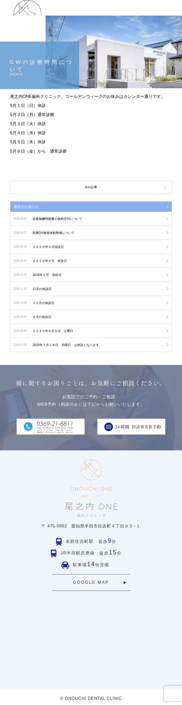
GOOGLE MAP (91, 582)
